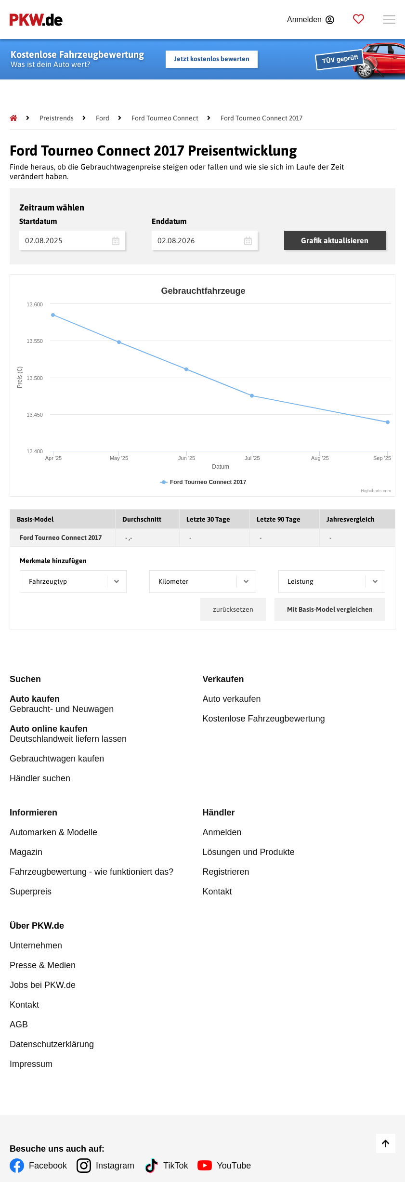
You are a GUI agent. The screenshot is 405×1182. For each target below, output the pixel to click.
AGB (19, 1024)
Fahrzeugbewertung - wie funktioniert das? (91, 872)
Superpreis (31, 891)
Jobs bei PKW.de (43, 985)
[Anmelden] (310, 19)
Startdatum (38, 221)
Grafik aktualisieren (334, 240)
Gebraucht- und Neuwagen (106, 704)
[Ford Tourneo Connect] (164, 118)
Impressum (31, 1064)
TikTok (175, 1165)
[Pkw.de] (13, 118)
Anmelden (222, 832)
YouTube (234, 1165)
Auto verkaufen (232, 699)
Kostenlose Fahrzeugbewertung (264, 718)
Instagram (115, 1165)
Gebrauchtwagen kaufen (57, 758)
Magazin (26, 852)
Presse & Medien (43, 965)
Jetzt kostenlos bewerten (211, 59)
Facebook (48, 1165)
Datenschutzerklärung (52, 1044)
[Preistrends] (56, 118)
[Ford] (102, 118)
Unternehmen (36, 945)
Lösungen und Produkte (249, 852)
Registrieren (226, 872)
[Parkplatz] (358, 19)
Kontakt (217, 891)
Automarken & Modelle (53, 832)
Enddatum (169, 221)
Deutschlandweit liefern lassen (106, 734)
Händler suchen (40, 778)
